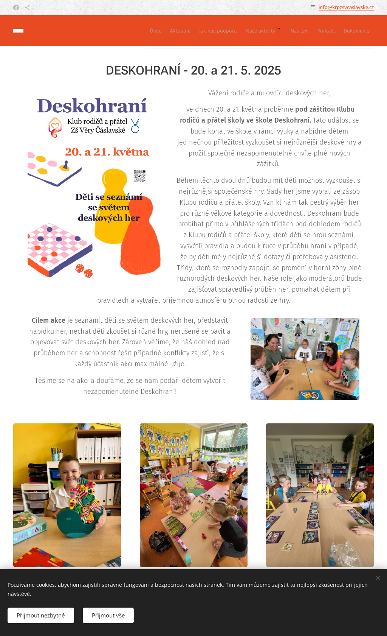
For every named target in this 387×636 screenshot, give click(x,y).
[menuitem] (280, 30)
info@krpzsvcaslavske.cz (346, 7)
